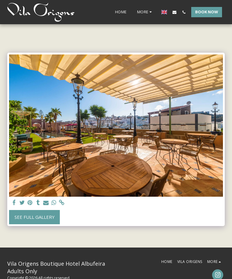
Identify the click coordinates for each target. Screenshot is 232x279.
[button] (174, 12)
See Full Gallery (34, 217)
